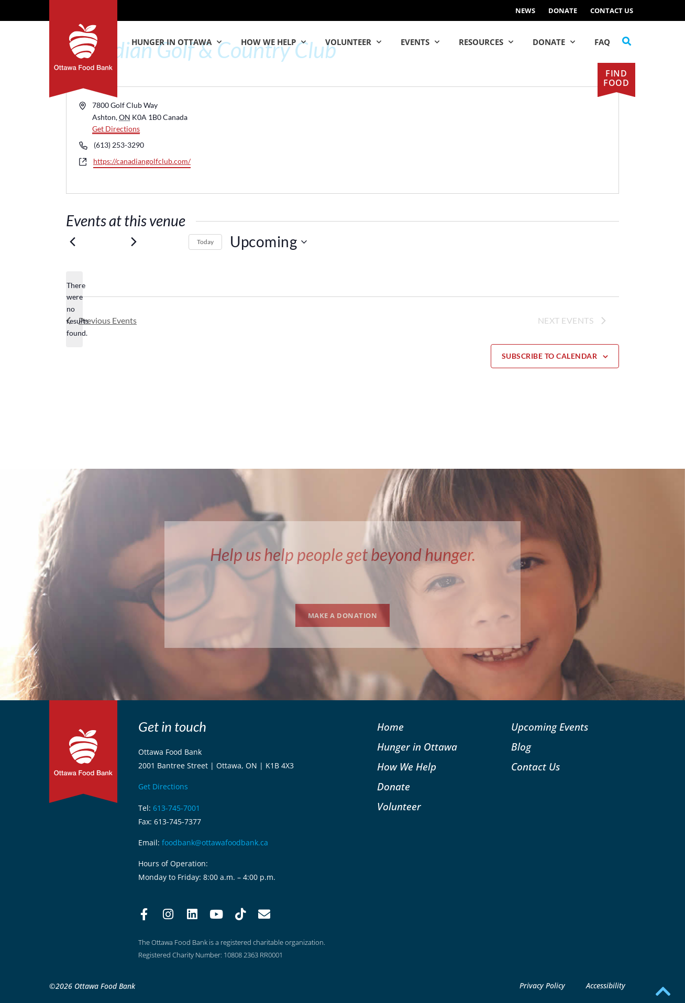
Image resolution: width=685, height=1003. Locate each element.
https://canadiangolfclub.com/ (142, 161)
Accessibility (605, 985)
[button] (627, 41)
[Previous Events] (72, 242)
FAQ (602, 42)
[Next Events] (133, 242)
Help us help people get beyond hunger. (343, 554)
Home (390, 727)
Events (420, 42)
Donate (562, 10)
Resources (486, 42)
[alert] (74, 309)
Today (205, 242)
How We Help (273, 42)
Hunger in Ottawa (176, 42)
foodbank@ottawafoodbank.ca (215, 842)
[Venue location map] (479, 140)
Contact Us (611, 10)
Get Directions (116, 128)
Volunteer (353, 42)
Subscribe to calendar (550, 355)
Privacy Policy (542, 985)
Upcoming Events (549, 727)
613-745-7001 (176, 808)
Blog (521, 747)
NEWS (525, 10)
